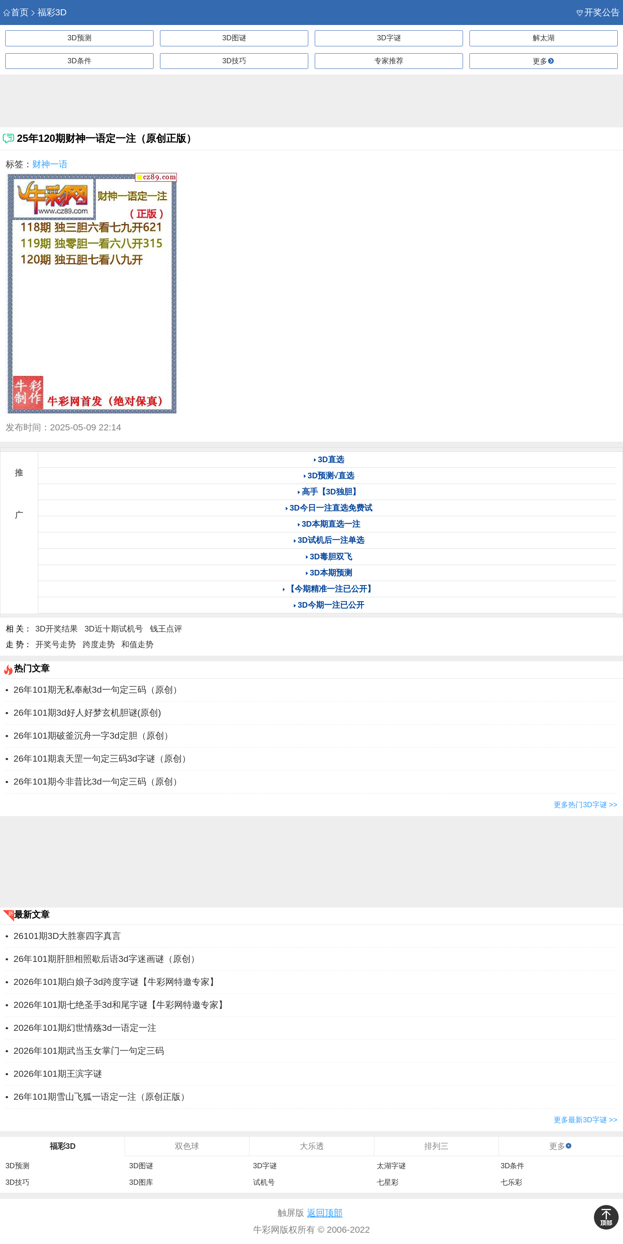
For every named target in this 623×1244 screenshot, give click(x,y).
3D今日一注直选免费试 (331, 507)
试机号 (264, 1182)
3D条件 (79, 61)
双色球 (187, 1146)
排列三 (436, 1146)
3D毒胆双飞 (331, 556)
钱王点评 (166, 628)
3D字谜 (389, 38)
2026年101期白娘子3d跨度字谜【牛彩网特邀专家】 (116, 982)
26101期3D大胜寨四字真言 (67, 936)
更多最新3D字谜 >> (585, 1120)
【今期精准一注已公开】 (331, 588)
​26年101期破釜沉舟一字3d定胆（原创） (93, 736)
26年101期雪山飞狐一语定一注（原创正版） (101, 1097)
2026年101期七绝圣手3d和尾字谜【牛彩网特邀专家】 (120, 1005)
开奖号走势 (55, 644)
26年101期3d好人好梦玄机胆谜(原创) (87, 713)
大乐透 (312, 1146)
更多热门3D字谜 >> (585, 805)
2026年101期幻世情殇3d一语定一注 (85, 1028)
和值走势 (137, 644)
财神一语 (50, 164)
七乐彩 (511, 1182)
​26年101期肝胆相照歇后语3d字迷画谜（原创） (106, 959)
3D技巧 (234, 61)
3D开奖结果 (56, 628)
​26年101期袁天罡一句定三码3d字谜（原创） (102, 759)
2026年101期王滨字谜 (58, 1074)
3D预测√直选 (330, 475)
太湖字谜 (391, 1166)
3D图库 (141, 1182)
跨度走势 (99, 644)
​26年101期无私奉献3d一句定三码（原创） (98, 690)
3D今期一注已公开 (331, 604)
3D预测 (79, 38)
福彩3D (48, 12)
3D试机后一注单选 (331, 540)
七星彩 (388, 1182)
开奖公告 (598, 12)
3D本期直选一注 (331, 523)
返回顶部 (325, 1213)
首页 (16, 12)
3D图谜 (234, 38)
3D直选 (331, 459)
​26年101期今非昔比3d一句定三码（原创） (98, 782)
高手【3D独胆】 (331, 491)
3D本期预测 (331, 572)
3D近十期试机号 (114, 628)
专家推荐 (388, 61)
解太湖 (543, 38)
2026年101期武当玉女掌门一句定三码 (89, 1051)
